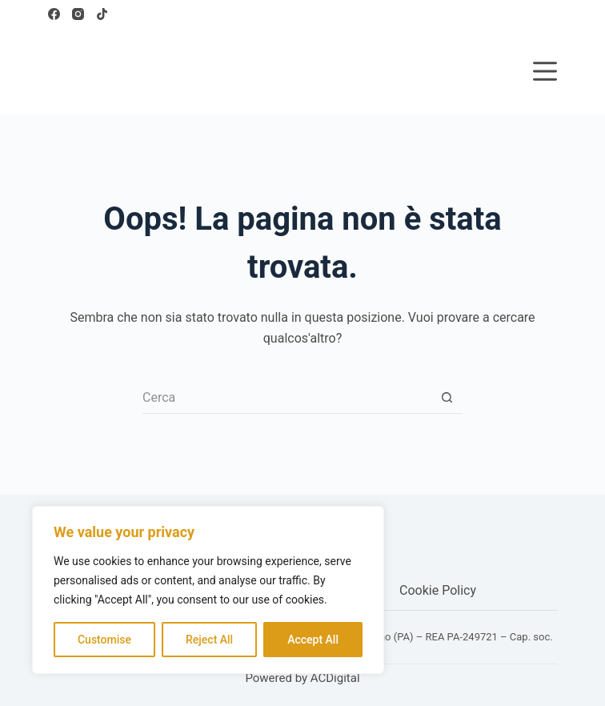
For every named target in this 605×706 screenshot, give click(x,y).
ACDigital (335, 678)
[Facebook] (54, 14)
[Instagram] (78, 14)
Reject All (209, 639)
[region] (208, 590)
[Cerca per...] (286, 398)
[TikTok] (102, 14)
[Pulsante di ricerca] (447, 398)
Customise (104, 639)
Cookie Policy (437, 590)
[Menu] (545, 71)
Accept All (313, 639)
